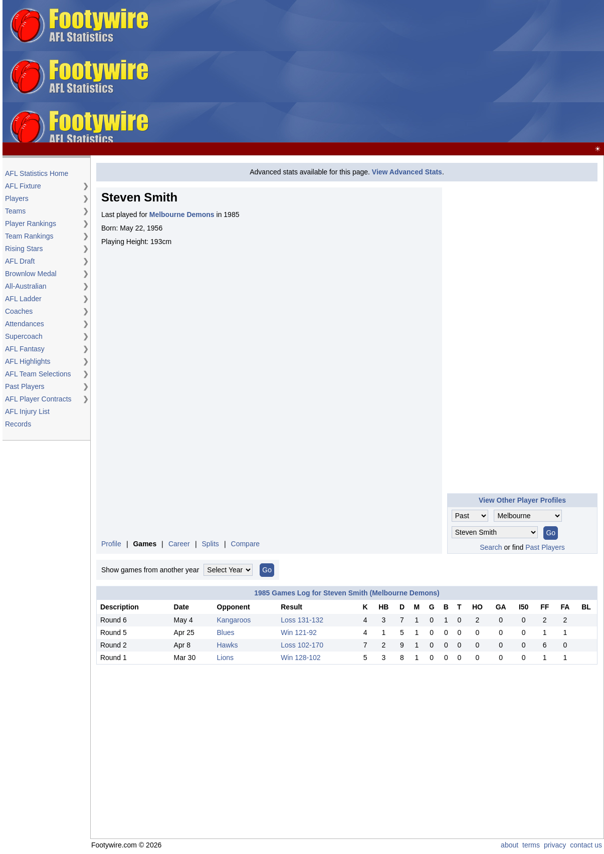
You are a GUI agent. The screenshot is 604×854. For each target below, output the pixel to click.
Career (179, 544)
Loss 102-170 (302, 645)
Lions (225, 658)
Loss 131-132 (302, 620)
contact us (586, 845)
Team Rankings (29, 236)
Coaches (19, 311)
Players (17, 198)
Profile (111, 544)
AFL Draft (20, 261)
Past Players (25, 386)
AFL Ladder (23, 299)
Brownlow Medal (31, 274)
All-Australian (25, 286)
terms (531, 845)
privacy (555, 845)
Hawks (227, 645)
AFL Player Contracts (38, 399)
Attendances (24, 324)
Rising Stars (24, 249)
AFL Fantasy (25, 349)
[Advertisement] (431, 72)
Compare (245, 544)
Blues (226, 632)
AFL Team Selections (38, 374)
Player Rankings (30, 224)
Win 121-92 (299, 632)
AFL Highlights (28, 361)
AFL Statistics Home (36, 173)
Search (491, 547)
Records (18, 424)
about (509, 845)
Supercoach (24, 336)
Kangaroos (234, 620)
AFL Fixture (23, 186)
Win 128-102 (300, 658)
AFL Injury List (27, 411)
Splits (210, 544)
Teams (15, 211)
